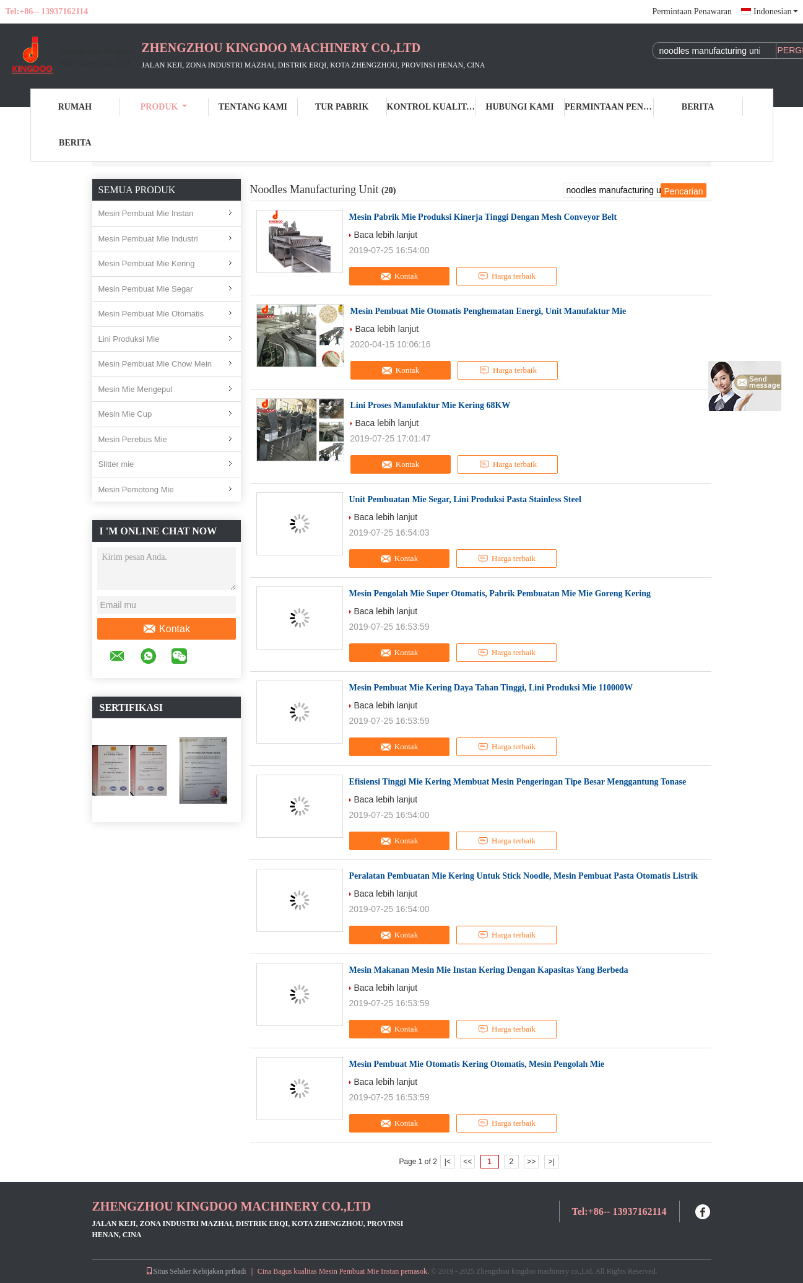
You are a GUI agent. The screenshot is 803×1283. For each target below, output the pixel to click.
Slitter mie (116, 464)
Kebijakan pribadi (219, 1271)
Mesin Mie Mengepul (135, 389)
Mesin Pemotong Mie (136, 489)
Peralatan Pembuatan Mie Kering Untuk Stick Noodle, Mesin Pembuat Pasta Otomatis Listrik (523, 876)
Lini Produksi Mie (129, 339)
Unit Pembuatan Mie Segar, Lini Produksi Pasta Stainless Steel (465, 499)
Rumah (75, 106)
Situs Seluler (168, 1271)
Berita (698, 106)
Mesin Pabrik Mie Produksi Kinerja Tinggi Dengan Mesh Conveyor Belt (483, 217)
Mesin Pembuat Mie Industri (148, 238)
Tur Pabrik (341, 106)
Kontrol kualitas (431, 106)
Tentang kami (253, 106)
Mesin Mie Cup (125, 414)
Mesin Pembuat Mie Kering (146, 263)
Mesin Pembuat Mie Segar (145, 289)
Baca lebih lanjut (386, 235)
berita (75, 142)
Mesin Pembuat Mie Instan (146, 213)
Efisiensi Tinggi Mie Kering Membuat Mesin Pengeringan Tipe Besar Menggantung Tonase (518, 781)
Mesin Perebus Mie (132, 439)
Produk (164, 106)
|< (448, 1161)
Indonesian (775, 11)
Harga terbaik (507, 276)
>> (531, 1161)
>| (551, 1161)
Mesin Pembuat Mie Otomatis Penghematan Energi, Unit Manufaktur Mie (488, 311)
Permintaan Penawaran (692, 11)
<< (467, 1161)
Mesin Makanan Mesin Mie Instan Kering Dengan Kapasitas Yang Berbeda (488, 970)
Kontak (166, 629)
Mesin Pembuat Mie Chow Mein (155, 363)
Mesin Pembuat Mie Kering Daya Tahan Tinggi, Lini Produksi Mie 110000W (491, 687)
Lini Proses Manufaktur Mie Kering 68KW (430, 405)
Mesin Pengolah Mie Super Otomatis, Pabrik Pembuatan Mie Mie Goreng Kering (500, 593)
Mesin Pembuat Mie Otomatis (151, 313)
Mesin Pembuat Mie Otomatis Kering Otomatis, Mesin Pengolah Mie (477, 1064)
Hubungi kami (520, 106)
